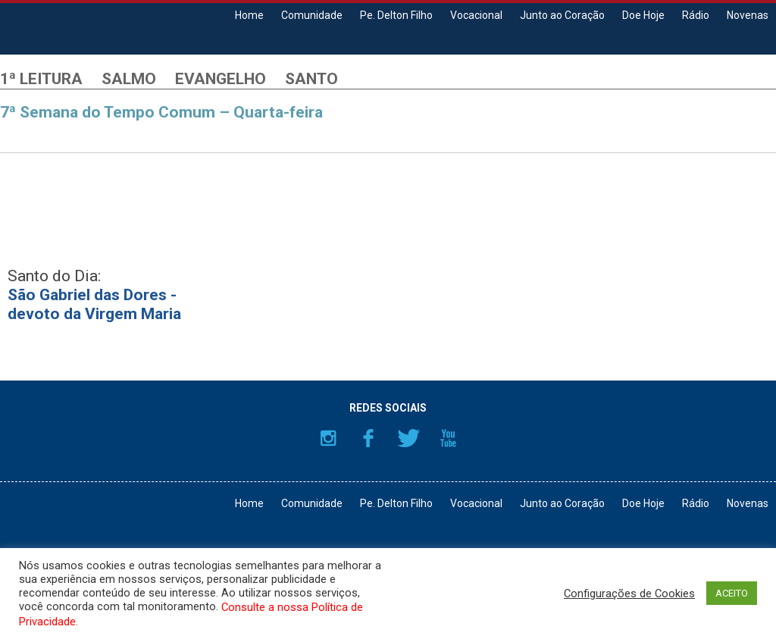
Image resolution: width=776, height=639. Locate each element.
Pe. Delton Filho (396, 15)
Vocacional (476, 15)
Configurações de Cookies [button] (629, 593)
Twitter (408, 438)
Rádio (695, 15)
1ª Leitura (41, 79)
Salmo (129, 79)
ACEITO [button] (731, 593)
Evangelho (220, 79)
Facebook (368, 438)
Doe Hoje (643, 15)
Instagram (328, 438)
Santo (311, 79)
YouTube (448, 438)
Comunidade (312, 15)
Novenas (747, 15)
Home (249, 15)
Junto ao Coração (562, 15)
